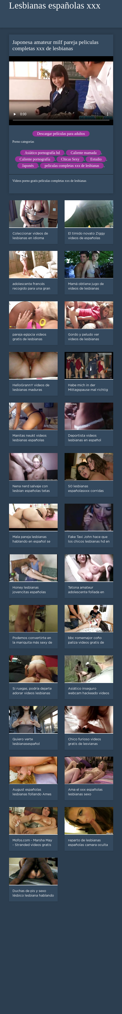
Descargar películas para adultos (61, 134)
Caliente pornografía (35, 159)
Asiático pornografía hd (42, 153)
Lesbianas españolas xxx (54, 5)
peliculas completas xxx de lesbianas (72, 166)
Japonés (28, 166)
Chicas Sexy (70, 159)
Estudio (96, 159)
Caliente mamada (84, 153)
